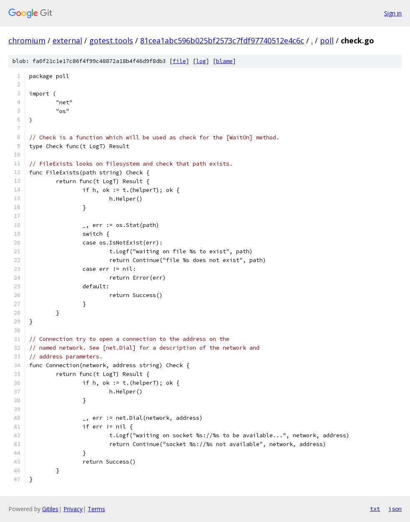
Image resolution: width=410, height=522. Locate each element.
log (201, 61)
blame (224, 61)
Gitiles (50, 509)
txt (375, 508)
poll (327, 40)
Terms (96, 509)
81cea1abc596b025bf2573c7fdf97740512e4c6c (222, 40)
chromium (26, 40)
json (395, 508)
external (67, 40)
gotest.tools (111, 40)
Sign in (393, 13)
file (179, 61)
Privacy (73, 509)
